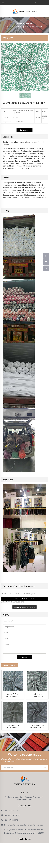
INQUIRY (24, 130)
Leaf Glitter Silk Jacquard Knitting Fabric (13, 726)
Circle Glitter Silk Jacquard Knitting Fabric (37, 726)
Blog (21, 797)
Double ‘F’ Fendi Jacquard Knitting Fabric (13, 695)
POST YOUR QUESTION (24, 599)
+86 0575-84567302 (12, 815)
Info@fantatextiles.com (13, 825)
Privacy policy (38, 797)
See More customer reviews (24, 607)
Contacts (28, 797)
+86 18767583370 (11, 810)
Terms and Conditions (25, 799)
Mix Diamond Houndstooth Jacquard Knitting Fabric (37, 695)
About (16, 797)
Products (8, 797)
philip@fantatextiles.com (33, 825)
